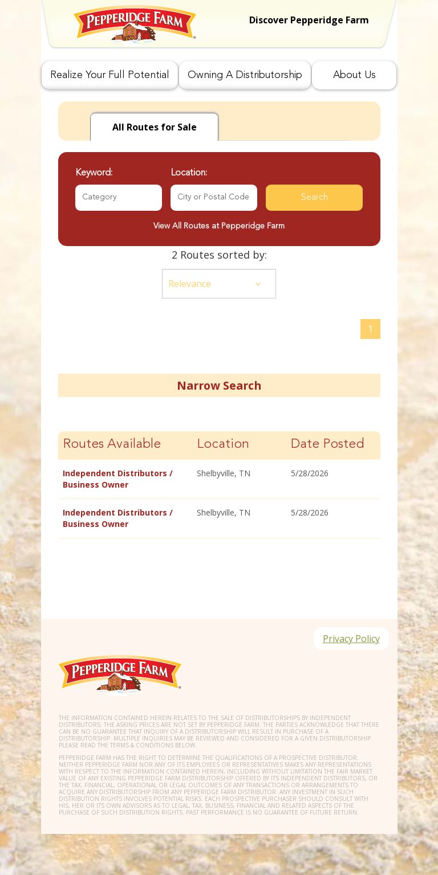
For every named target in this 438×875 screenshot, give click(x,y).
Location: (189, 173)
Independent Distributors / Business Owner (118, 479)
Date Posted (327, 444)
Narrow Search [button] (219, 385)
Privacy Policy (351, 638)
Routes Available (112, 444)
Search (314, 197)
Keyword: (93, 173)
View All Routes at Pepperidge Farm (219, 226)
